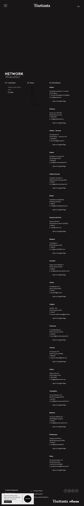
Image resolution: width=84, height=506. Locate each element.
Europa (10, 92)
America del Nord (14, 87)
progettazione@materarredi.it (60, 466)
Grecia (32, 102)
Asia (9, 90)
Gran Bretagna (35, 105)
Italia (32, 90)
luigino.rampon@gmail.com (59, 358)
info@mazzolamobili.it (57, 444)
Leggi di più (8, 501)
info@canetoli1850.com (58, 249)
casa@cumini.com (56, 227)
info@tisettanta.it (56, 97)
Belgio (32, 87)
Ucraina (33, 97)
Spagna (33, 92)
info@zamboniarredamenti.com (60, 271)
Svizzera (33, 100)
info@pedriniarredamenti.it (59, 184)
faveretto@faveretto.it (57, 141)
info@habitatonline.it (57, 119)
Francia (32, 95)
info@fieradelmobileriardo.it (59, 206)
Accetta (27, 498)
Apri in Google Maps (59, 101)
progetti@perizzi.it (56, 292)
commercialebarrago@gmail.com (60, 314)
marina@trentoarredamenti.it (59, 336)
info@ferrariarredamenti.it (59, 162)
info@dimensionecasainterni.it (60, 401)
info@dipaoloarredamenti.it (59, 423)
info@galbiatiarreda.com (58, 379)
